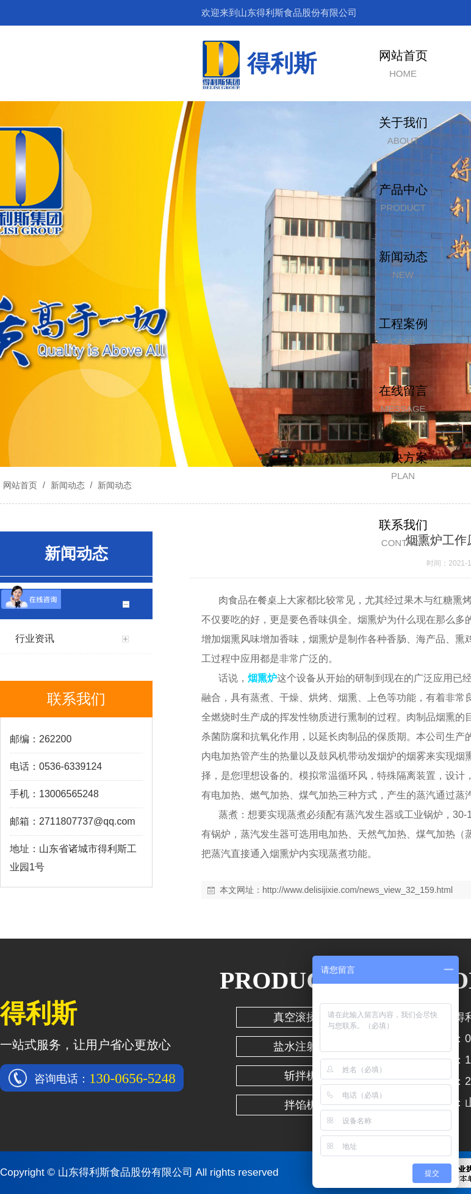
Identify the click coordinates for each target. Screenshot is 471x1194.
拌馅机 (300, 1105)
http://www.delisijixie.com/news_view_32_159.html (357, 890)
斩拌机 (300, 1076)
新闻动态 (67, 485)
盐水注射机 (300, 1046)
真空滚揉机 (300, 1017)
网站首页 (20, 485)
